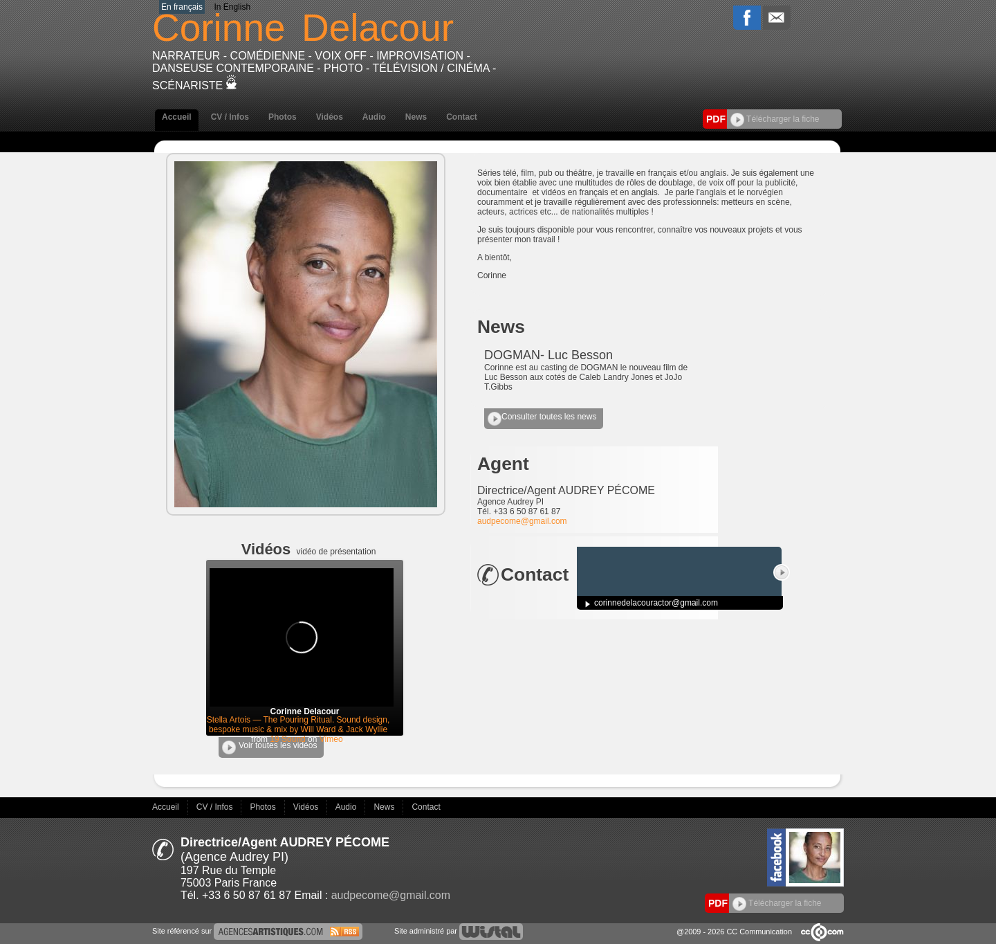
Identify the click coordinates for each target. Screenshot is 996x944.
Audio (374, 117)
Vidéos (329, 117)
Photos (282, 117)
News (416, 117)
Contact (461, 117)
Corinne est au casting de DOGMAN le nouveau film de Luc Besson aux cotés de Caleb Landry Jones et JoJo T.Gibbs (586, 377)
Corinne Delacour (304, 711)
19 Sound (287, 739)
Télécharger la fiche (775, 119)
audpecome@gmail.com (522, 521)
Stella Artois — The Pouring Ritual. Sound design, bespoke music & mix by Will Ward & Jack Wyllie (298, 724)
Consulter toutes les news (542, 419)
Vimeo (331, 739)
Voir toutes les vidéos (269, 747)
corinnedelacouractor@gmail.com (656, 603)
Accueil (177, 117)
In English (232, 7)
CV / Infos (230, 117)
